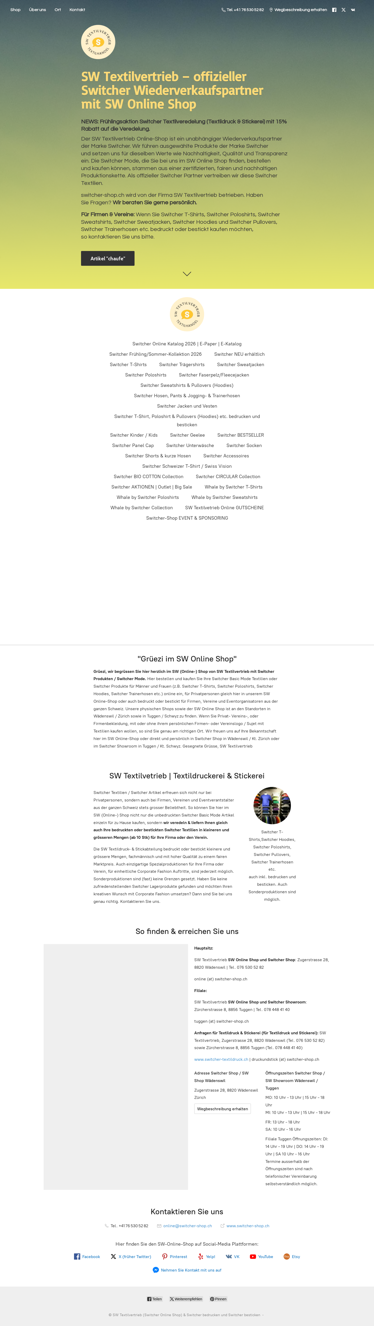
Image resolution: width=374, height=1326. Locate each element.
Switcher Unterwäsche (190, 445)
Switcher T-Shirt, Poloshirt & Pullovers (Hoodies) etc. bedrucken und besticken (187, 421)
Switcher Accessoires (226, 456)
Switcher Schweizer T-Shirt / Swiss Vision (187, 466)
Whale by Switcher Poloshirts (148, 497)
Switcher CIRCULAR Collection (228, 476)
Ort (58, 10)
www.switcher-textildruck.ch (221, 1059)
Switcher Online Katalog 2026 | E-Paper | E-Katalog (187, 344)
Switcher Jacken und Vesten (187, 406)
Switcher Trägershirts (182, 364)
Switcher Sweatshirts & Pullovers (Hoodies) (187, 385)
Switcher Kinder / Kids (134, 435)
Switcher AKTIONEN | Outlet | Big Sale (151, 487)
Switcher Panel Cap (133, 445)
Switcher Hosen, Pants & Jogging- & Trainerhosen (187, 396)
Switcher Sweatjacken (240, 364)
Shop (15, 10)
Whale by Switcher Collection (141, 508)
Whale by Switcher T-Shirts (234, 487)
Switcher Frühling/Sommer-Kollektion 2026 (155, 354)
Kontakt (77, 10)
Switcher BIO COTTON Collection (148, 476)
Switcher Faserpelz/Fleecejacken (214, 375)
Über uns (37, 10)
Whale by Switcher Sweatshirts (224, 497)
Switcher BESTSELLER (240, 435)
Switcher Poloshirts (145, 375)
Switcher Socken (244, 445)
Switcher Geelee (187, 435)
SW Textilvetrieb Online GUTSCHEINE (224, 508)
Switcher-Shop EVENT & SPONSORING (187, 518)
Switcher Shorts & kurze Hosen (158, 456)
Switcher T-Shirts (128, 364)
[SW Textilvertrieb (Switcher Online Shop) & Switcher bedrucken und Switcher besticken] (187, 314)
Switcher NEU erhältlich (239, 354)
